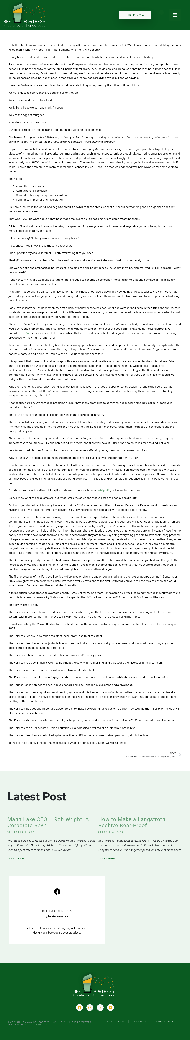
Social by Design (35, 1025)
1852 (27, 333)
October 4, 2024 (111, 832)
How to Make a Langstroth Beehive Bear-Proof (132, 822)
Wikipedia (103, 490)
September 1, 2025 (21, 832)
